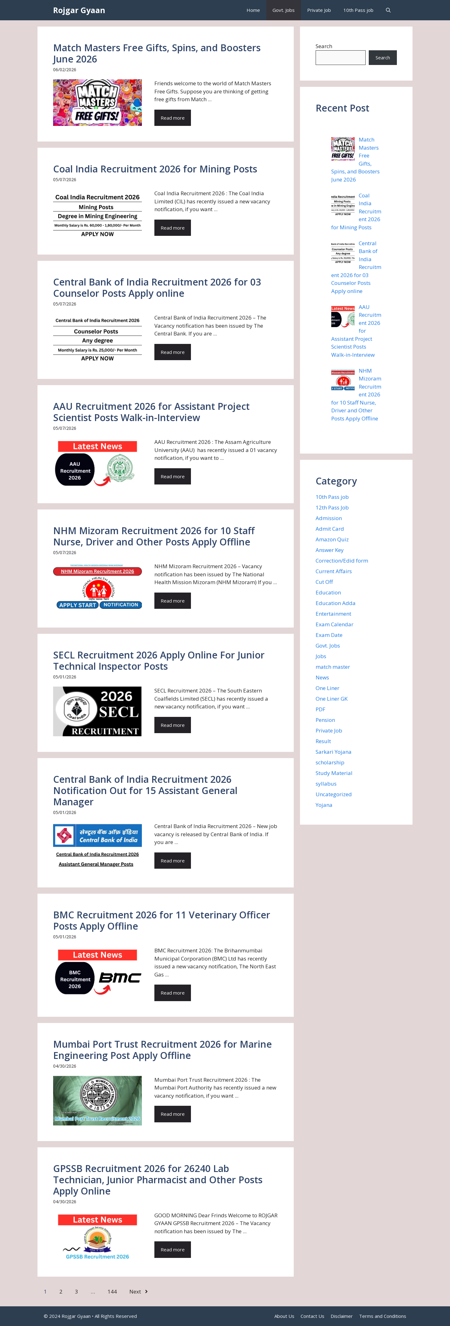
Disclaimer (342, 1316)
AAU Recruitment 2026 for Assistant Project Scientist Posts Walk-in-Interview (151, 412)
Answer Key (330, 550)
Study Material (334, 773)
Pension (325, 719)
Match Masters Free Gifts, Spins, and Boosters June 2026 (157, 53)
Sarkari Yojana (334, 751)
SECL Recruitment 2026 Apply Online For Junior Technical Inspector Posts (159, 660)
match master (333, 666)
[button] (388, 10)
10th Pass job (358, 10)
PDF (320, 709)
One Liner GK (332, 698)
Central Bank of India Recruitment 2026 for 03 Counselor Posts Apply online (157, 288)
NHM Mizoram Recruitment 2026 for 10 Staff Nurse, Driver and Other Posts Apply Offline (154, 536)
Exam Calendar (334, 624)
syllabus (326, 783)
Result (323, 741)
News (322, 677)
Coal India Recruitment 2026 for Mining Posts (155, 168)
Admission (329, 518)
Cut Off (324, 581)
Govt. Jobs (283, 10)
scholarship (330, 762)
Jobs (321, 656)
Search (324, 46)
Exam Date (329, 634)
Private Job (319, 10)
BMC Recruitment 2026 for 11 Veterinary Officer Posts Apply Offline (161, 920)
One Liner (327, 688)
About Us (284, 1316)
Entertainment (333, 613)
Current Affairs (334, 571)
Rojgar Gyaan (79, 10)
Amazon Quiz (332, 539)
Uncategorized (334, 794)
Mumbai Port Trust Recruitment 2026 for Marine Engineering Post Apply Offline (162, 1050)
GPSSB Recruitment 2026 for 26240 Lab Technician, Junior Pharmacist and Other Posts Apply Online (157, 1179)
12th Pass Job (332, 507)
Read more (173, 118)
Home (253, 10)
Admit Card (330, 528)
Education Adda (336, 603)
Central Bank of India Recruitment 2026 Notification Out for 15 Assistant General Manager (145, 790)
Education (328, 592)
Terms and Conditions (382, 1316)
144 (112, 1291)
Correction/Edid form (342, 560)
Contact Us (312, 1316)
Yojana (324, 804)
